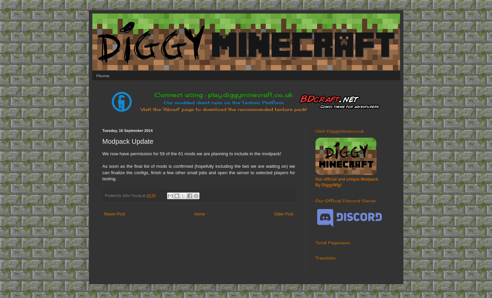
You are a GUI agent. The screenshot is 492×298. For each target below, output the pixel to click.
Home (102, 75)
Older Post (284, 214)
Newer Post (114, 214)
